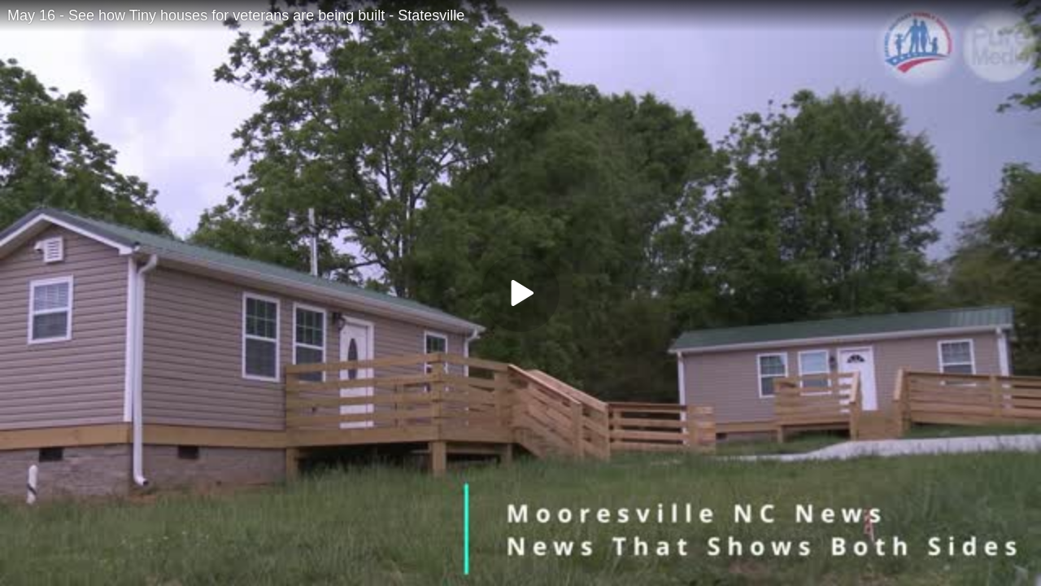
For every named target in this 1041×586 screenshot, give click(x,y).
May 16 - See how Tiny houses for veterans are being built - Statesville (235, 15)
